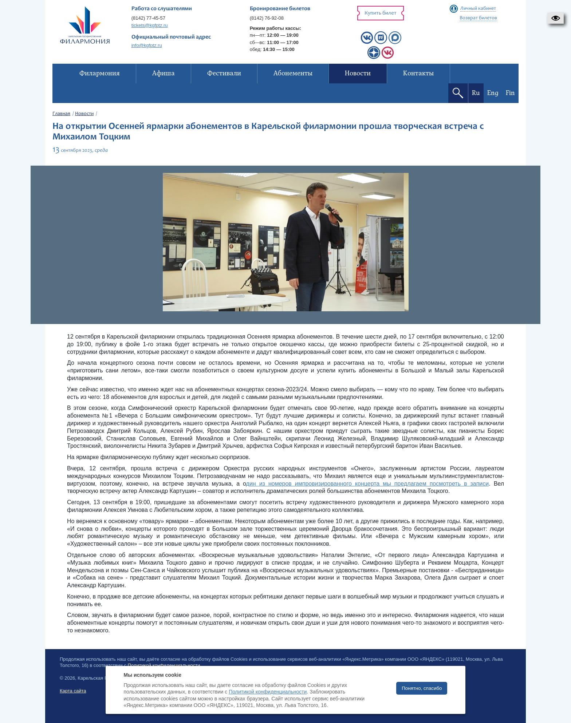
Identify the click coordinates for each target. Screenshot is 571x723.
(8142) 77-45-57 (148, 18)
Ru (476, 93)
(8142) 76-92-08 (267, 18)
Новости (84, 113)
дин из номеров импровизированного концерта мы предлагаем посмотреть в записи (367, 484)
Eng (493, 93)
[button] (555, 18)
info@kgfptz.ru (146, 45)
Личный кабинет (478, 8)
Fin (510, 93)
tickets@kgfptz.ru (149, 25)
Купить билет (381, 13)
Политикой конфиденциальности (268, 692)
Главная (61, 113)
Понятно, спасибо (422, 688)
